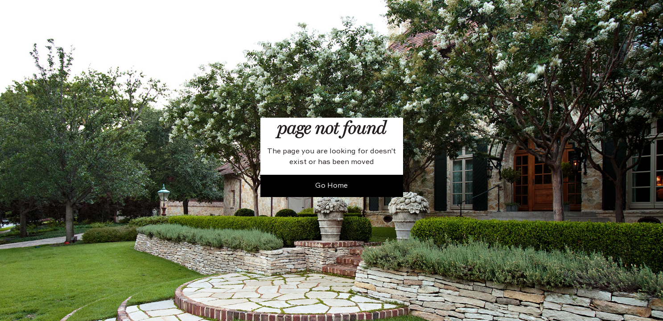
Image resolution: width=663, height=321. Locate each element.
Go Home (331, 185)
